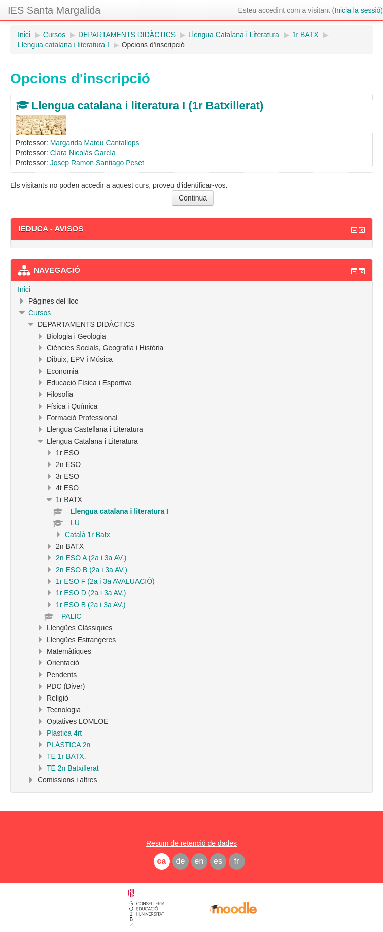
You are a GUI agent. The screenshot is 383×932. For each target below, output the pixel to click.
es (218, 861)
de (180, 861)
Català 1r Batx (87, 534)
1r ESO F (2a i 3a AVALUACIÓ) (105, 581)
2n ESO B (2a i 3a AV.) (91, 569)
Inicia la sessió (357, 10)
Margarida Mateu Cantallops (95, 143)
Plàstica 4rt (64, 733)
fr (236, 861)
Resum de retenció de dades (191, 843)
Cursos (39, 313)
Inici (24, 289)
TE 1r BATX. (66, 756)
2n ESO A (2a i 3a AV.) (91, 558)
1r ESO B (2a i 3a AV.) (91, 605)
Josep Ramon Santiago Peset (97, 163)
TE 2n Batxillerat (73, 768)
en (199, 861)
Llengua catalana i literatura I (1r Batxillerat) (147, 105)
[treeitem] (191, 289)
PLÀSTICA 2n (68, 745)
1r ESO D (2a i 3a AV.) (91, 593)
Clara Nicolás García (83, 153)
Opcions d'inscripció (153, 45)
